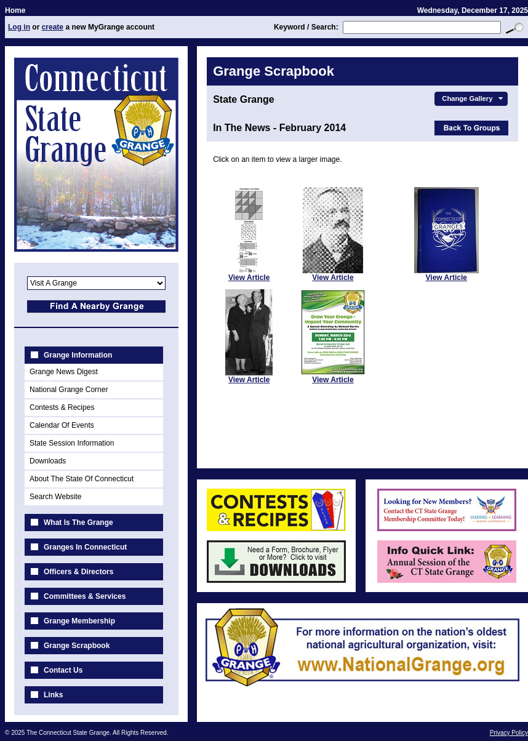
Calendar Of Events (62, 425)
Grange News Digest (64, 371)
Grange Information (78, 355)
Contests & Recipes (62, 407)
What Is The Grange (78, 522)
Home (15, 10)
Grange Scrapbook (77, 645)
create (52, 27)
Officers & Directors (78, 571)
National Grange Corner (69, 389)
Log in (19, 27)
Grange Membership (79, 621)
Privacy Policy (509, 732)
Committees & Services (85, 596)
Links (53, 695)
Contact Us (63, 670)
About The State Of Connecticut (82, 479)
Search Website (56, 496)
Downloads (48, 461)
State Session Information (72, 443)
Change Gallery (473, 98)
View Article (249, 277)
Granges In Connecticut (85, 547)
